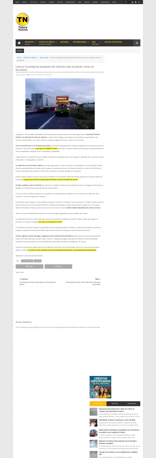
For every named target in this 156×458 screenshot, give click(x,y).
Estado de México (47, 42)
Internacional (70, 2)
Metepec (24, 2)
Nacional (60, 2)
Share (40, 272)
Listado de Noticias (113, 42)
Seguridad (44, 57)
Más (95, 42)
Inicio (17, 2)
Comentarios (134, 84)
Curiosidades (105, 2)
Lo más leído (109, 84)
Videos (114, 2)
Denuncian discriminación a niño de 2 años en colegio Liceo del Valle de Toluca (126, 91)
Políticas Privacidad (121, 455)
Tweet (23, 272)
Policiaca (43, 2)
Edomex (51, 2)
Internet (95, 2)
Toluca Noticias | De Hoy (43, 455)
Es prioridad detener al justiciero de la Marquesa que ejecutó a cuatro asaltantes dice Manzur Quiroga (126, 163)
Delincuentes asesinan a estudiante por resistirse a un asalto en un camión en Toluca (124, 116)
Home (19, 57)
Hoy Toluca (33, 2)
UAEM (79, 2)
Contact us (135, 389)
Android (87, 2)
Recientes (29, 42)
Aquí (138, 455)
